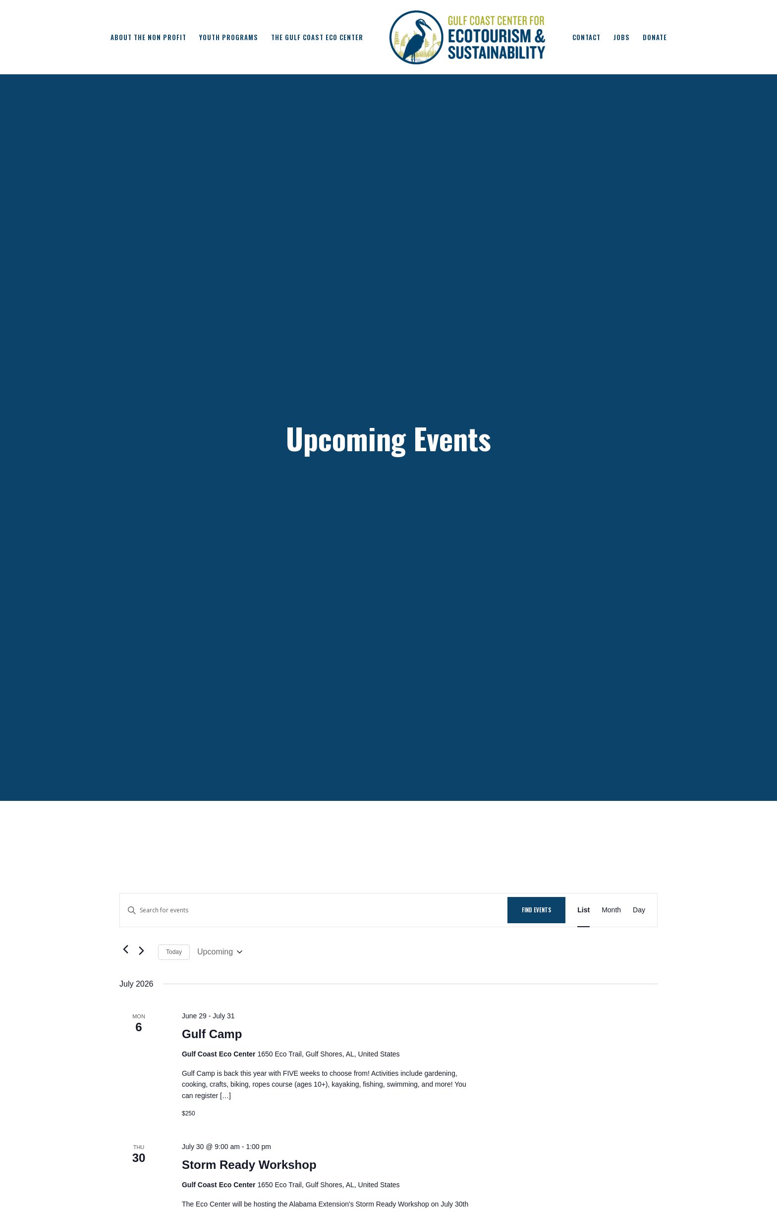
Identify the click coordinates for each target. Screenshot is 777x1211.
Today (174, 951)
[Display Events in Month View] (611, 910)
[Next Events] (145, 952)
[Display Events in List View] (583, 910)
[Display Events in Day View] (639, 910)
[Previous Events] (125, 949)
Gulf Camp (212, 1034)
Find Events (536, 910)
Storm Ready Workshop (249, 1164)
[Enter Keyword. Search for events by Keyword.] (313, 910)
